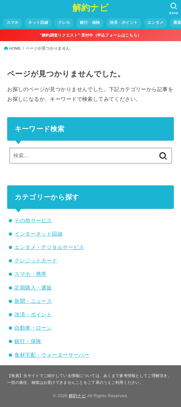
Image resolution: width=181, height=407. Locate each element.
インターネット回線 (38, 234)
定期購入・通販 (33, 287)
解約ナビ (90, 8)
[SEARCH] (173, 8)
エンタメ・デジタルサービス (49, 247)
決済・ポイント (33, 314)
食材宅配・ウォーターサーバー (51, 355)
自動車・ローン (33, 328)
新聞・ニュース (33, 301)
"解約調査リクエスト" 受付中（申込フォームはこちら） (90, 35)
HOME (15, 48)
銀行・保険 (27, 341)
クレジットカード (35, 260)
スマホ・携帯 (30, 274)
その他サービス (33, 220)
